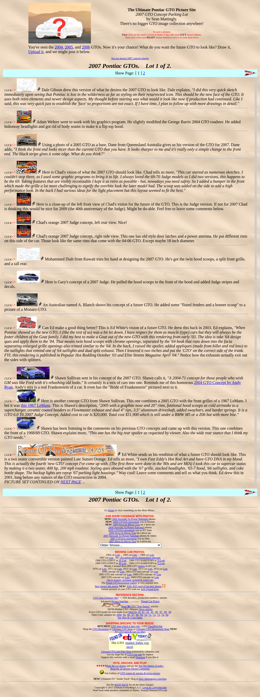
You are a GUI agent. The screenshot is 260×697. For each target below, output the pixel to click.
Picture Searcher (119, 601)
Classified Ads (155, 626)
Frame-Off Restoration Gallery (121, 582)
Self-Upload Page (150, 589)
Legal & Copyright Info (154, 687)
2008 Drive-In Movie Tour (122, 533)
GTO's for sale (134, 654)
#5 (152, 612)
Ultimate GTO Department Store (153, 629)
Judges (141, 566)
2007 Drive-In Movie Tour (122, 541)
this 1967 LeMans (35, 405)
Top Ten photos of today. (151, 665)
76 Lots (161, 560)
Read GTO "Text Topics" (135, 606)
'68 (137, 614)
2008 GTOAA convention (121, 530)
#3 (143, 612)
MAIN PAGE (121, 684)
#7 (161, 612)
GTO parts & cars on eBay (131, 631)
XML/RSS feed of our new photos (144, 586)
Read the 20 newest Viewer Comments (130, 668)
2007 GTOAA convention (123, 538)
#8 (165, 612)
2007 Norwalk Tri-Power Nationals (121, 535)
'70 (145, 614)
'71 (149, 614)
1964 (118, 614)
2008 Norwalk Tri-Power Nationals (126, 527)
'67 (132, 614)
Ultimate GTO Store (122, 629)
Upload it (35, 52)
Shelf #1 (132, 612)
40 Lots (122, 563)
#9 (170, 612)
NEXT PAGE (70, 482)
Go (106, 510)
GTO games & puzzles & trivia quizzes (140, 673)
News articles (145, 609)
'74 (162, 614)
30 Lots (122, 560)
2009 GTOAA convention (126, 521)
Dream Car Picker (150, 601)
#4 (147, 612)
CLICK (8, 90)
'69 (141, 614)
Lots (117, 554)
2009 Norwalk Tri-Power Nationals (130, 519)
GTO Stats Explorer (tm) (105, 597)
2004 (59, 47)
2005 (69, 47)
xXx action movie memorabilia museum (140, 557)
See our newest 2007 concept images (130, 58)
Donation (140, 657)
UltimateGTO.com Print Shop (116, 651)
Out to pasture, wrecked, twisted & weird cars (130, 580)
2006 (86, 47)
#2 (139, 612)
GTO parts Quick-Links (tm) (125, 626)
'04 (166, 614)
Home (111, 510)
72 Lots (161, 563)
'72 (154, 614)
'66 (128, 614)
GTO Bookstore (100, 629)
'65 (124, 614)
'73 (158, 614)
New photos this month (106, 586)
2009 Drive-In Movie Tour (126, 524)
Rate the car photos (116, 665)
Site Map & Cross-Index (130, 618)
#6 (156, 612)
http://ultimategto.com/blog (153, 678)
